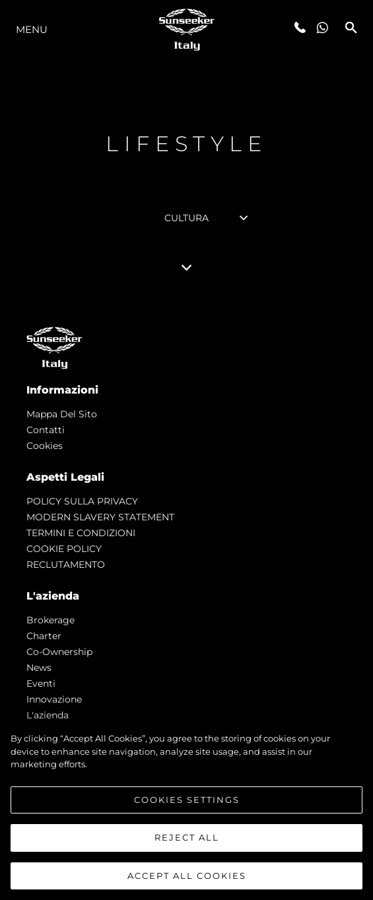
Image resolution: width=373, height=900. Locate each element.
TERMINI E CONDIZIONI (80, 533)
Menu (32, 29)
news (38, 668)
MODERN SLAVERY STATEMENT (100, 517)
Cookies (44, 446)
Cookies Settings (187, 803)
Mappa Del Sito (61, 414)
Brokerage (50, 620)
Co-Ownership (59, 652)
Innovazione (54, 699)
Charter (43, 636)
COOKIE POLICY (64, 549)
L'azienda (47, 715)
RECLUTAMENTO (65, 565)
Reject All (186, 842)
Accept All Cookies (186, 880)
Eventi (40, 683)
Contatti (45, 430)
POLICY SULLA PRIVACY (82, 501)
